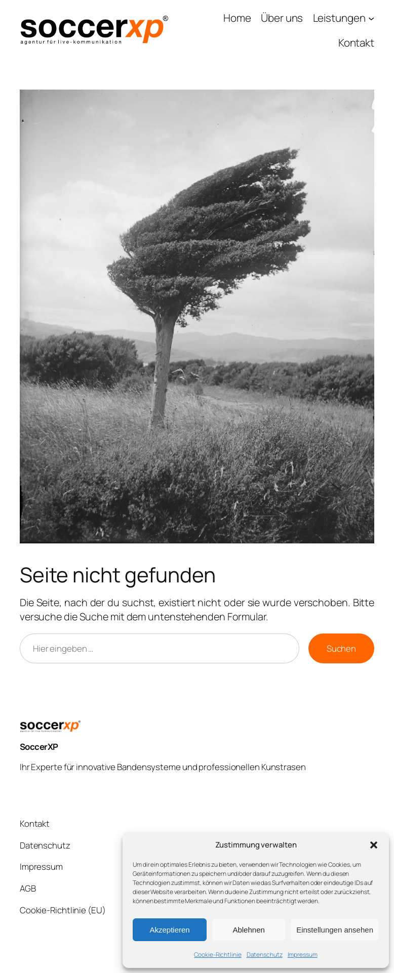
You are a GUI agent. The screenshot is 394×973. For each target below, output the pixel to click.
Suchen (341, 648)
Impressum (303, 954)
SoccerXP (39, 746)
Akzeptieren (169, 929)
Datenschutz (265, 954)
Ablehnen (248, 929)
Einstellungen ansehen (334, 929)
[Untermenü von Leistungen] (344, 18)
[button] (374, 845)
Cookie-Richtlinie (217, 954)
